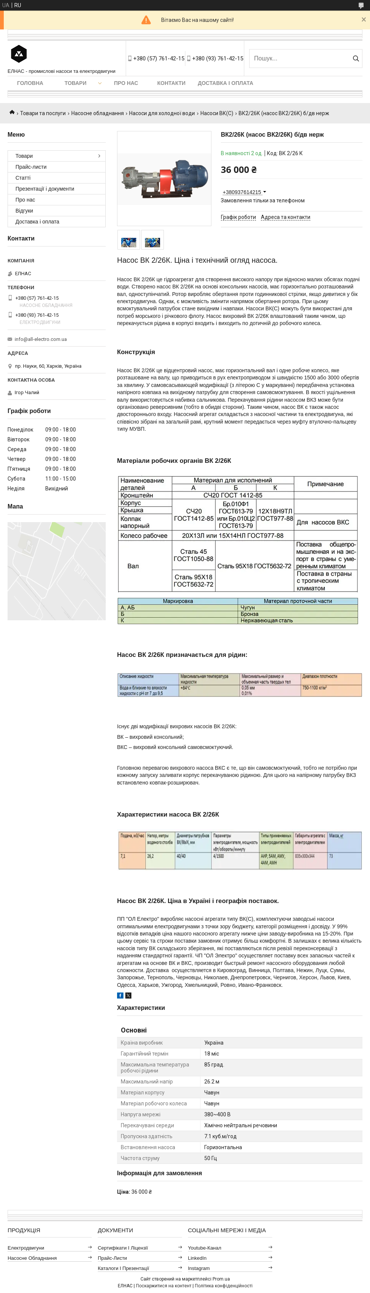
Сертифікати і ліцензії (123, 1248)
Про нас (126, 83)
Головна (30, 83)
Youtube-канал (204, 1248)
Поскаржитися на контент (163, 1285)
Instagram (199, 1268)
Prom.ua (221, 1279)
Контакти (171, 83)
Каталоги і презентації (123, 1268)
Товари (75, 83)
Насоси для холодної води (162, 113)
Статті (23, 178)
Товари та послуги (43, 113)
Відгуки (24, 211)
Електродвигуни (26, 1248)
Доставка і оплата (225, 83)
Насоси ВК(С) (216, 113)
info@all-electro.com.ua (41, 339)
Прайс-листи (30, 167)
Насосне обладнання (97, 113)
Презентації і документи (44, 189)
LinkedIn (197, 1258)
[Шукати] (355, 58)
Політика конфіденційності (224, 1285)
